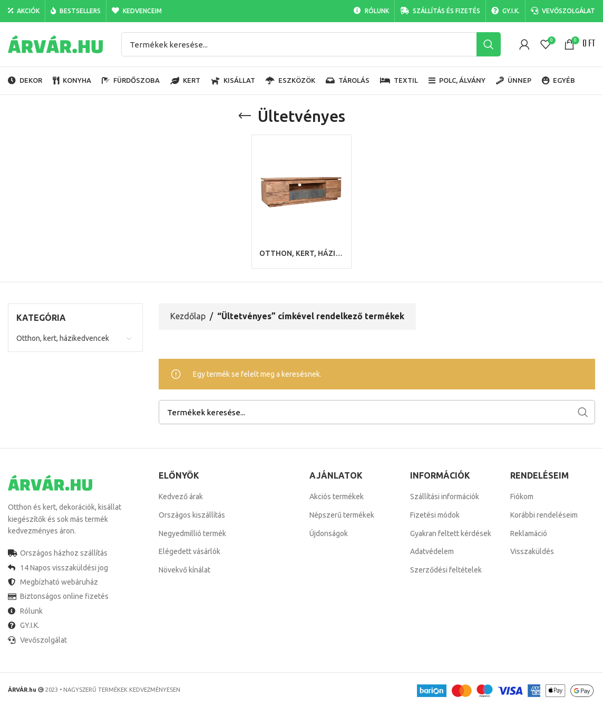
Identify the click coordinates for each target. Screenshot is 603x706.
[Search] (311, 44)
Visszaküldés (532, 551)
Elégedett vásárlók (189, 551)
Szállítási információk (444, 496)
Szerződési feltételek (446, 570)
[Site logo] (55, 44)
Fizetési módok (435, 515)
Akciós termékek (336, 496)
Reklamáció (528, 533)
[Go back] (244, 116)
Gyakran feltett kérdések (450, 533)
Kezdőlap (188, 316)
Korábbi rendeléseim (544, 515)
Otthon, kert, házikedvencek (62, 338)
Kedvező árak (181, 496)
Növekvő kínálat (184, 570)
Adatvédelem (432, 551)
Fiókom (521, 496)
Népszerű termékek (341, 515)
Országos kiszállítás (192, 515)
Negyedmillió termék (192, 533)
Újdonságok (328, 533)
